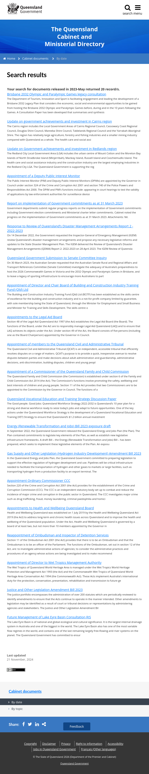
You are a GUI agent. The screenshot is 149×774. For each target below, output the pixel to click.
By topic (17, 709)
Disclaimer (49, 744)
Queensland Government (74, 763)
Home (11, 58)
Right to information (89, 744)
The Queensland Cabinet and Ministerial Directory (74, 36)
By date (16, 702)
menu (137, 10)
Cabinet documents (35, 58)
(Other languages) (98, 749)
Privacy (65, 744)
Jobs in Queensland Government (54, 749)
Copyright (30, 744)
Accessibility (115, 744)
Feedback (77, 726)
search (127, 10)
